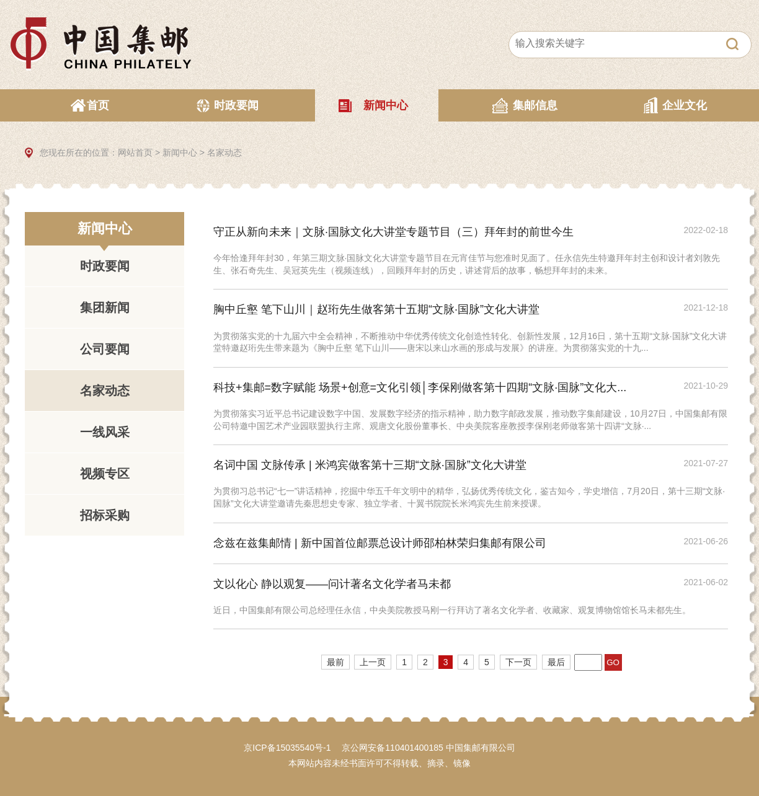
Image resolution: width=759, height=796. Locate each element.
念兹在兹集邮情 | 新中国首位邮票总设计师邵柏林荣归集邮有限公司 (379, 543)
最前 (335, 662)
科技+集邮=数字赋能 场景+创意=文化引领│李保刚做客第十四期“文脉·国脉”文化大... (419, 387)
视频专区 (105, 473)
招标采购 (105, 515)
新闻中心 (385, 105)
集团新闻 (105, 307)
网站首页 (135, 152)
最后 (556, 662)
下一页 (518, 662)
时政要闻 (236, 105)
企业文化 (684, 105)
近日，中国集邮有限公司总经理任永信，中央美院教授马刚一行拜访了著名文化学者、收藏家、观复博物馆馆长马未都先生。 (452, 610)
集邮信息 (535, 105)
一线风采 (105, 432)
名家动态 (224, 152)
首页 (98, 105)
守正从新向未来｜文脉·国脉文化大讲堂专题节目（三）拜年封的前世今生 (393, 232)
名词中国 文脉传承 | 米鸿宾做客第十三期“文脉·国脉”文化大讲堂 (369, 465)
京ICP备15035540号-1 (287, 748)
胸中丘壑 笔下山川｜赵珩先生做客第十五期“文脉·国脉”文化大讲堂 (376, 309)
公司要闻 (105, 349)
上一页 (373, 662)
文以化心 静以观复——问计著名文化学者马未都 (332, 584)
